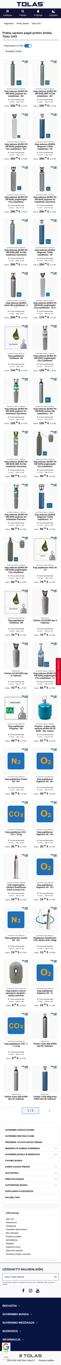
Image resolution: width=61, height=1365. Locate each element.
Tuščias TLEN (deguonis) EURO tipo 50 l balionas (45, 1098)
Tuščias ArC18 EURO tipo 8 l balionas (16, 674)
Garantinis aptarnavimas (16, 1229)
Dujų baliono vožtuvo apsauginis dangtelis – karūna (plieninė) (16, 993)
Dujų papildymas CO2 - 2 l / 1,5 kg (16, 1045)
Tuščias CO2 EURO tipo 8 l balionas (45, 621)
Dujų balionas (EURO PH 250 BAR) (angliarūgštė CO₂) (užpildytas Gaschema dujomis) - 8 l (45, 465)
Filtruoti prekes (58, 671)
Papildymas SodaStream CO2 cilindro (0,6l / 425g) (45, 939)
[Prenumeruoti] (55, 1276)
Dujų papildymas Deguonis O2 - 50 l (45, 780)
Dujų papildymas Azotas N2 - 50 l (16, 780)
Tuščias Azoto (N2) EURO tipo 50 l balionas (45, 1045)
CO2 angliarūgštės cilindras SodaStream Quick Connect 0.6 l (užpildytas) (16, 888)
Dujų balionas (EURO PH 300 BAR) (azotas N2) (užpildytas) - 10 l (45, 411)
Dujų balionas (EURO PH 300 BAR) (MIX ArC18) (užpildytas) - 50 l (45, 93)
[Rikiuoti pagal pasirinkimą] (14, 51)
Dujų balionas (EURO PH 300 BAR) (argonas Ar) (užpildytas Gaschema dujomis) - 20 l (45, 200)
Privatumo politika (13, 1236)
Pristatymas (11, 1226)
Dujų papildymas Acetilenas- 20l (16, 621)
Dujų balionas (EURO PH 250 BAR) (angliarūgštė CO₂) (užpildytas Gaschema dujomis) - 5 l (16, 571)
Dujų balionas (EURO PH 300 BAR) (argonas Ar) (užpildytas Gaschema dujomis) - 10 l (16, 412)
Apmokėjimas (12, 1240)
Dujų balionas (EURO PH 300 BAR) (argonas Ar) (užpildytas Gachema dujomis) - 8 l (16, 518)
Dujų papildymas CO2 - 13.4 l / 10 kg (16, 833)
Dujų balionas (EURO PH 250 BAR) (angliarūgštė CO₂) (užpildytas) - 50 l (16, 146)
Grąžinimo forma (13, 1247)
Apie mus (10, 1219)
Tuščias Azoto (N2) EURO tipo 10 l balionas (16, 1098)
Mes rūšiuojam (12, 1233)
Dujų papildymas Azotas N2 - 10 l (16, 939)
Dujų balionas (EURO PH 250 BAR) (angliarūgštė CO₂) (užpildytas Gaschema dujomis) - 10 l (45, 359)
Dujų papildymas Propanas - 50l (16, 727)
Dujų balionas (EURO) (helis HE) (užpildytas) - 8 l (16, 305)
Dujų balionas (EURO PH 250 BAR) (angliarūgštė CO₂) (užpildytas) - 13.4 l (45, 305)
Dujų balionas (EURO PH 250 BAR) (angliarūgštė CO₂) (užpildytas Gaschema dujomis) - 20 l (16, 200)
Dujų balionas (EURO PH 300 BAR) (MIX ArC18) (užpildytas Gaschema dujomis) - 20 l (16, 253)
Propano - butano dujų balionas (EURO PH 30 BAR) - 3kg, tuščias (44, 728)
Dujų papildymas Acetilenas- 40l (16, 357)
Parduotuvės (11, 1222)
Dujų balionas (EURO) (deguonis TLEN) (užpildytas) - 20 (45, 252)
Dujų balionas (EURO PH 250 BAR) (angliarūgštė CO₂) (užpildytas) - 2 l (45, 675)
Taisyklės (10, 1243)
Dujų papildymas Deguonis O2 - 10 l (45, 886)
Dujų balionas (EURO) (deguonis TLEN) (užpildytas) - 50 (45, 146)
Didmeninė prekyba (14, 1250)
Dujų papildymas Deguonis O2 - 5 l (45, 992)
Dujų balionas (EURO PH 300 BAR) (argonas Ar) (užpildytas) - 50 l (16, 93)
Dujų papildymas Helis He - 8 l (45, 568)
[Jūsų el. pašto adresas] (28, 1276)
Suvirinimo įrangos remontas (18, 1254)
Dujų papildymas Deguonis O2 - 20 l (45, 833)
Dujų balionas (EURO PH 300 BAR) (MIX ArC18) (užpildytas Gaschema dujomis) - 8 (16, 465)
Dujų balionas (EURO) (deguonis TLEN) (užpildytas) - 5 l (45, 517)
